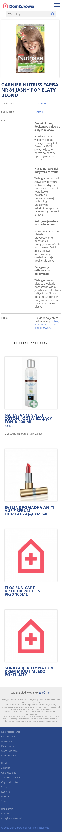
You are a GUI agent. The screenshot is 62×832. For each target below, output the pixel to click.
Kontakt (5, 813)
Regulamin (7, 808)
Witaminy (6, 741)
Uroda (4, 763)
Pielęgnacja (7, 746)
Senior (4, 786)
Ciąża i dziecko (9, 750)
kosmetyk (40, 103)
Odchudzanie (8, 736)
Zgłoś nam (45, 692)
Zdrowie (5, 767)
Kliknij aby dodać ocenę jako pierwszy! (46, 324)
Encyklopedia (8, 755)
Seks (3, 801)
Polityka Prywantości (12, 818)
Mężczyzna (7, 796)
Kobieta (5, 791)
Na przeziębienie (10, 731)
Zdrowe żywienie (10, 777)
